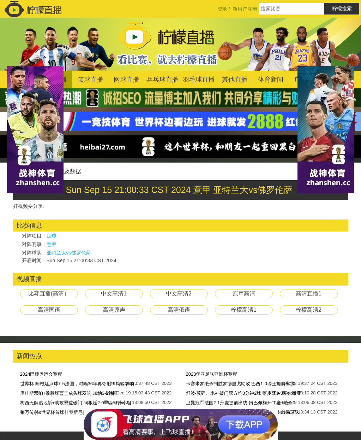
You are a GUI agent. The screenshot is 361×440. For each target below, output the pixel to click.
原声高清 (244, 294)
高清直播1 (308, 294)
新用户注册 (245, 9)
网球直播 (126, 79)
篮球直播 (90, 79)
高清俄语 (179, 310)
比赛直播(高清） (49, 294)
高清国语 (49, 310)
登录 (222, 9)
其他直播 (234, 79)
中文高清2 (179, 294)
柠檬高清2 (308, 310)
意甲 (51, 244)
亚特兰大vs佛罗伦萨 (69, 253)
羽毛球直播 (199, 79)
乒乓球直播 (162, 79)
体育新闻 (270, 79)
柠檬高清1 (244, 310)
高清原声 (114, 310)
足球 (51, 236)
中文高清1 (114, 294)
